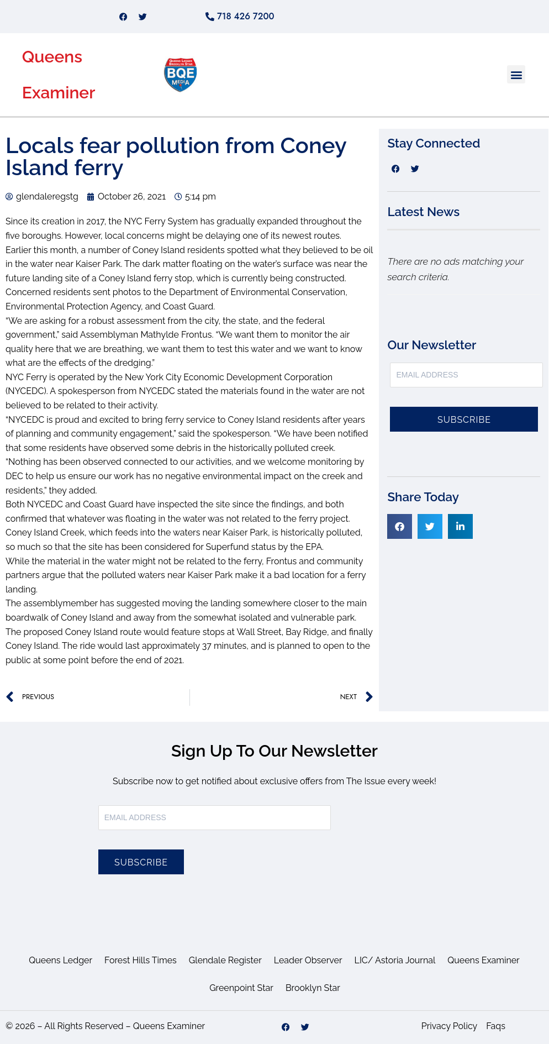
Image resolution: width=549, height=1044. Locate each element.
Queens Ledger (60, 960)
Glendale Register (225, 960)
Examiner (59, 92)
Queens (52, 56)
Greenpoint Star (241, 988)
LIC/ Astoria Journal (395, 960)
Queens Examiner (483, 960)
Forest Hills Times (140, 960)
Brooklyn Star (313, 988)
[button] (516, 74)
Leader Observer (308, 960)
